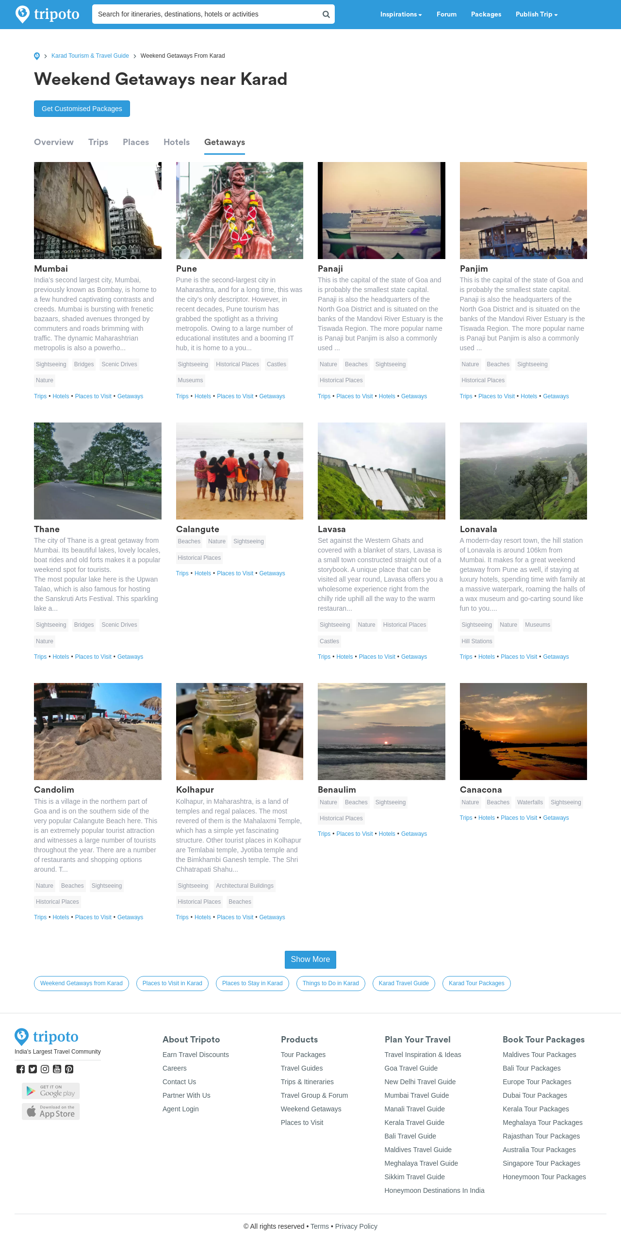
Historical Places (237, 364)
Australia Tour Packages (539, 1150)
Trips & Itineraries (307, 1082)
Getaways (224, 142)
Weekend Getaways (311, 1109)
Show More (310, 959)
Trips (98, 142)
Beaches (356, 364)
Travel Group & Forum (314, 1095)
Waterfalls (530, 802)
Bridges (84, 364)
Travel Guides (302, 1068)
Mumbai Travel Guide (417, 1095)
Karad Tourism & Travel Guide (90, 55)
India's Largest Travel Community (58, 1051)
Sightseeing (51, 364)
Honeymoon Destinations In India (435, 1190)
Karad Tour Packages (477, 983)
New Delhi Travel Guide (420, 1082)
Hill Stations (477, 641)
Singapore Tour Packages (541, 1163)
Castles (276, 364)
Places (136, 142)
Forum (447, 14)
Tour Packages (303, 1054)
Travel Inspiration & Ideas (423, 1054)
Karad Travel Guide (404, 983)
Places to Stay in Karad (252, 983)
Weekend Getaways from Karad (81, 983)
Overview (54, 142)
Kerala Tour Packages (536, 1109)
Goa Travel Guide (411, 1068)
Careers (175, 1068)
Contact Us (179, 1082)
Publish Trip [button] (537, 14)
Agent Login (181, 1109)
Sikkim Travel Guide (415, 1177)
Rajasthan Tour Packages (541, 1136)
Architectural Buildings (245, 885)
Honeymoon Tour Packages (544, 1177)
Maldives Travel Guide (418, 1150)
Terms (319, 1226)
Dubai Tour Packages (535, 1095)
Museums (190, 380)
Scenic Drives (119, 364)
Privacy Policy (356, 1226)
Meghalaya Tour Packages (543, 1122)
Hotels (176, 142)
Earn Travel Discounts (196, 1054)
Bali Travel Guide (411, 1136)
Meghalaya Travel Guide (421, 1163)
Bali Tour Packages (532, 1068)
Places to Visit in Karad (172, 983)
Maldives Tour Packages (539, 1054)
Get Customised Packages (82, 109)
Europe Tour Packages (537, 1082)
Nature (44, 380)
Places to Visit (96, 396)
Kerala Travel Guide (415, 1122)
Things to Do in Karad (331, 983)
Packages (486, 14)
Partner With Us (187, 1095)
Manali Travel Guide (415, 1109)
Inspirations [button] (401, 14)
